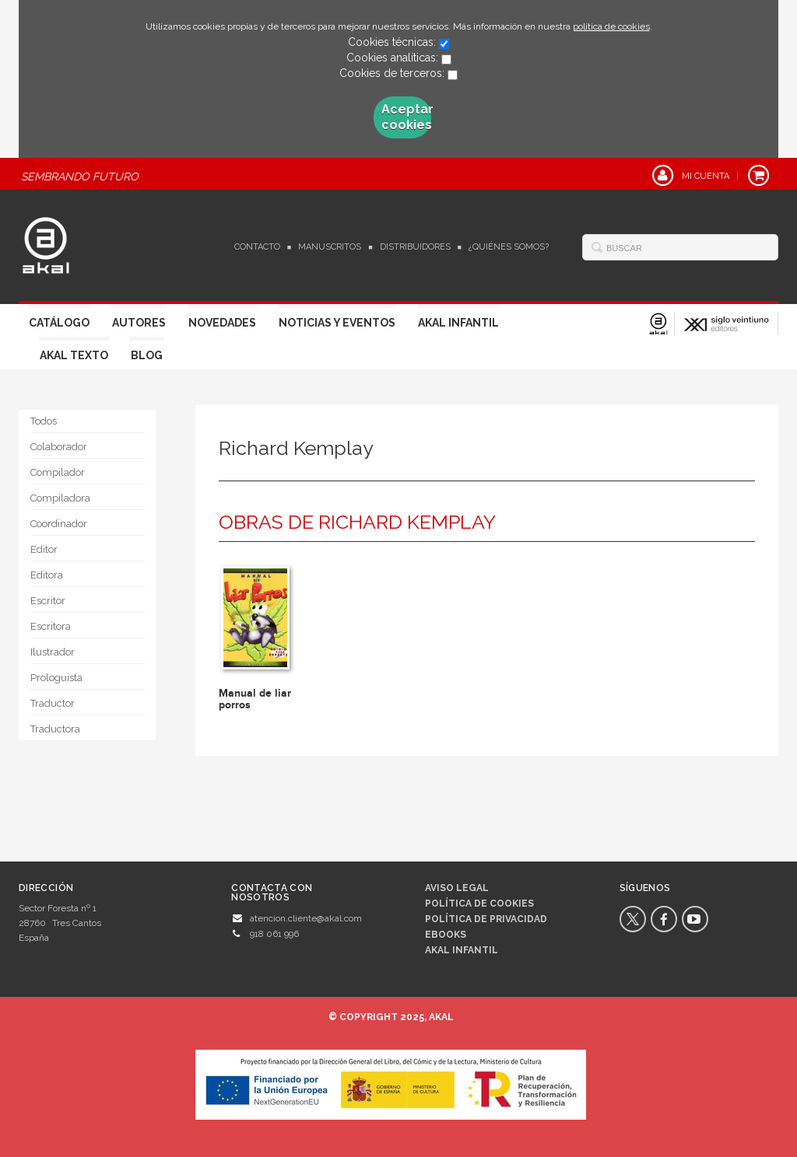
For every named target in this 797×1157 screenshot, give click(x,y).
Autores (139, 322)
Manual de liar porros (255, 699)
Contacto (257, 247)
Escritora (50, 626)
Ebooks (445, 934)
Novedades (222, 322)
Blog (147, 355)
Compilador (57, 472)
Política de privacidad (486, 919)
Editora (46, 575)
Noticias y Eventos (337, 322)
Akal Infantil (458, 322)
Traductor (52, 703)
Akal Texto (74, 355)
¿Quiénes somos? (509, 247)
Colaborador (58, 447)
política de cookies (611, 26)
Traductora (55, 729)
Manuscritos (329, 247)
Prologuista (56, 677)
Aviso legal (457, 888)
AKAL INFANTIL (461, 950)
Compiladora (60, 498)
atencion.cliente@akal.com (306, 918)
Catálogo (59, 322)
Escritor (47, 600)
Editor (44, 549)
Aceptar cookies (406, 117)
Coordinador (58, 524)
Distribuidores (415, 247)
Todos (43, 421)
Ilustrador (52, 652)
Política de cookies (479, 903)
